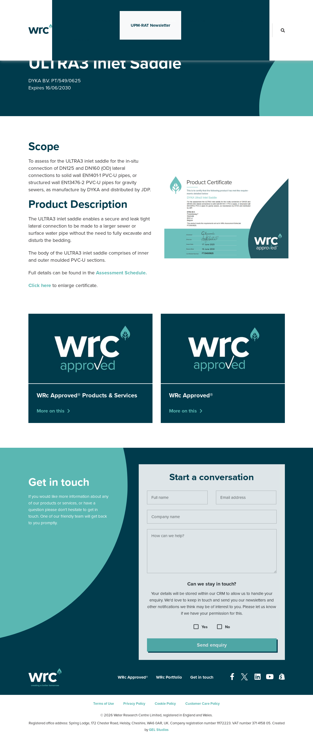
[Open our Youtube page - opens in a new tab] (270, 677)
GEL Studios (158, 730)
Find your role (221, 9)
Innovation (130, 9)
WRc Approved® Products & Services (104, 46)
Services (159, 9)
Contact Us (70, 28)
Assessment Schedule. (121, 273)
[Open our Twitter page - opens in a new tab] (244, 677)
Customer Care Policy (202, 703)
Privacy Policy (134, 703)
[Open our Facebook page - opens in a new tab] (232, 677)
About (65, 9)
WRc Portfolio (169, 677)
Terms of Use (103, 703)
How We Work (95, 9)
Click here (39, 285)
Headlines (187, 9)
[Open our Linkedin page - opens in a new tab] (258, 677)
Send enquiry (212, 647)
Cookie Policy (165, 703)
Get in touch (201, 677)
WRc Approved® (59, 46)
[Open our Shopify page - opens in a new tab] (282, 677)
